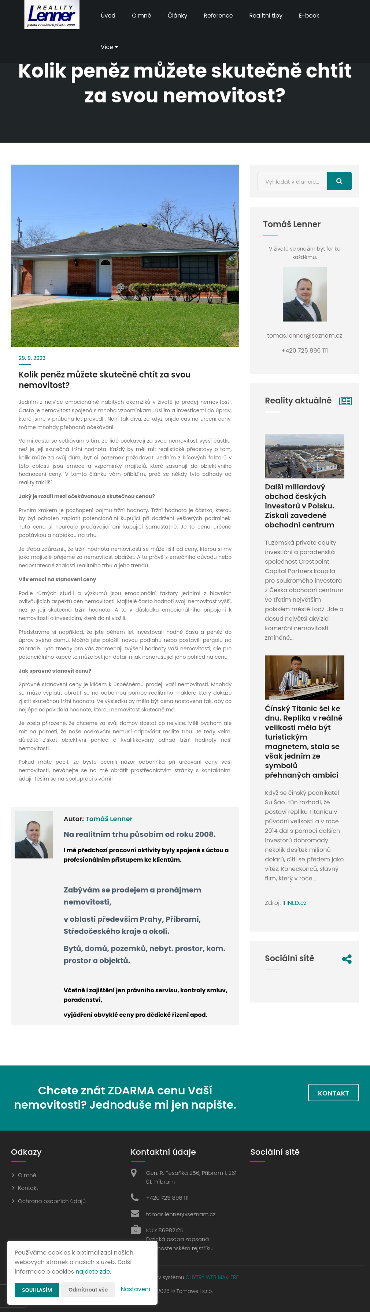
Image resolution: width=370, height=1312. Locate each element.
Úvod (108, 15)
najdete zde (92, 1271)
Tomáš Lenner (109, 818)
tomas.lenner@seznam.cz (180, 1214)
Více (109, 47)
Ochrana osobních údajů (52, 1201)
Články (178, 15)
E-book (311, 15)
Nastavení (135, 1289)
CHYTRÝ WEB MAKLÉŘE (211, 1277)
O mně (142, 15)
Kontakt (333, 1093)
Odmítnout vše (88, 1289)
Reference (219, 15)
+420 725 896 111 (167, 1198)
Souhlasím (37, 1290)
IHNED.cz (294, 903)
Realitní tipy (268, 15)
